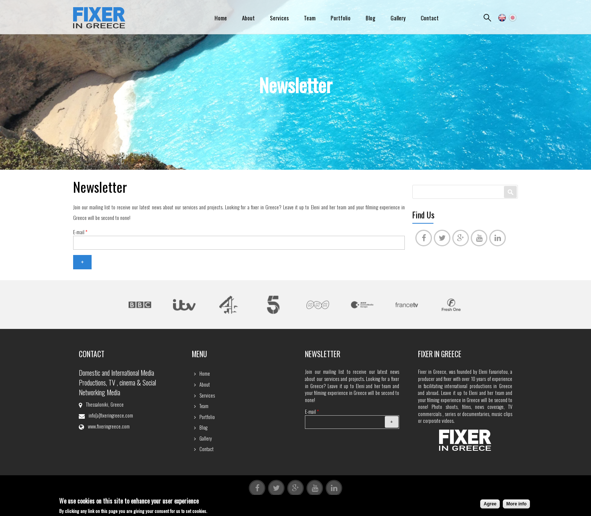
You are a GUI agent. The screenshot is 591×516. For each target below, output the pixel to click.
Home (220, 18)
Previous (105, 306)
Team (309, 18)
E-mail (80, 232)
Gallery (398, 18)
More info (516, 505)
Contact (430, 18)
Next (485, 306)
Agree (490, 505)
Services (279, 18)
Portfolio (341, 18)
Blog (370, 18)
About (248, 18)
